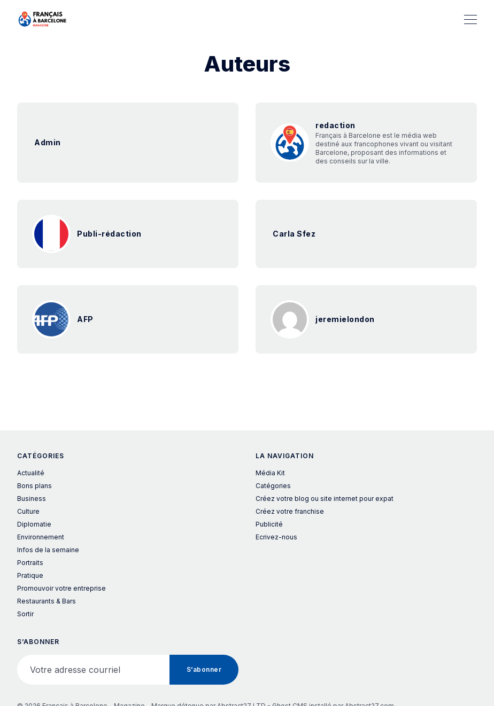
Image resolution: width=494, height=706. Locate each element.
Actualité (30, 473)
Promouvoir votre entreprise (61, 588)
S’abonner (204, 669)
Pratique (30, 575)
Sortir (25, 614)
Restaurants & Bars (46, 601)
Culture (28, 511)
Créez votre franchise (290, 511)
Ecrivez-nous (276, 537)
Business (31, 499)
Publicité (269, 524)
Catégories (273, 486)
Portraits (30, 563)
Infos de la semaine (48, 550)
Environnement (40, 537)
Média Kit (270, 473)
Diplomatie (34, 524)
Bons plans (34, 486)
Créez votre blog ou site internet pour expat (324, 499)
